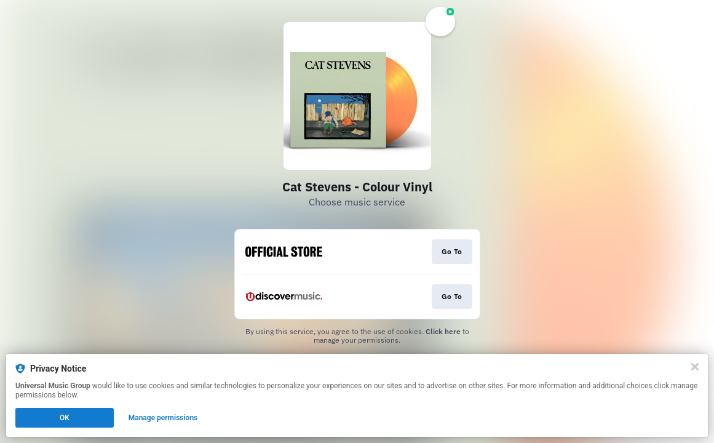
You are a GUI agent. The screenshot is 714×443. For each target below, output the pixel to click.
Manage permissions (163, 417)
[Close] (695, 367)
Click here (443, 331)
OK (64, 417)
